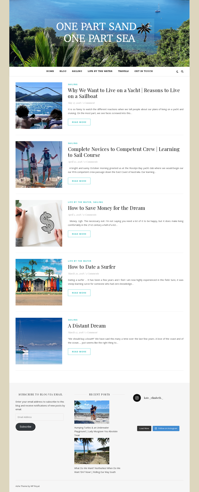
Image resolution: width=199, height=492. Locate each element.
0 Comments (90, 161)
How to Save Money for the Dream (106, 207)
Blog (63, 71)
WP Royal (35, 486)
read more (79, 122)
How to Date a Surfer (92, 266)
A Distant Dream (87, 325)
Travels (123, 71)
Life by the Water (100, 71)
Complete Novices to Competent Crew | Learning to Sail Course (124, 152)
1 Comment (89, 102)
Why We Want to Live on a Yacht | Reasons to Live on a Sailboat (124, 93)
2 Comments (92, 273)
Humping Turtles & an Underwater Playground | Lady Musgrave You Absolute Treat (96, 431)
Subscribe (25, 426)
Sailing (77, 71)
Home (50, 71)
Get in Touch (143, 71)
